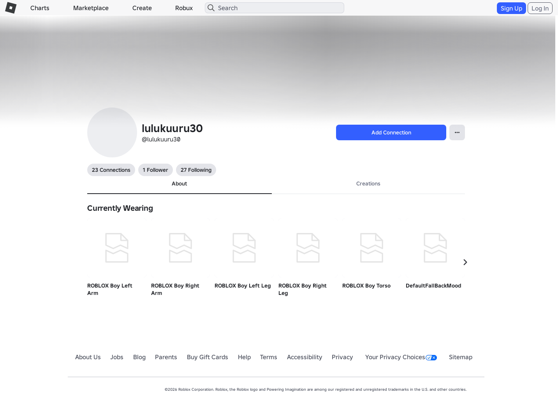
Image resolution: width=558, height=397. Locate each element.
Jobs (116, 357)
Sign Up (511, 8)
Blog (139, 357)
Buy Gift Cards (207, 357)
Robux (184, 8)
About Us (88, 357)
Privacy (342, 357)
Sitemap (460, 357)
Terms (268, 357)
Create (142, 8)
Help (244, 357)
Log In (540, 8)
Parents (166, 357)
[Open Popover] (457, 132)
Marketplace (91, 8)
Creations (368, 183)
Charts (39, 8)
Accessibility (304, 357)
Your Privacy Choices (401, 357)
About (179, 183)
